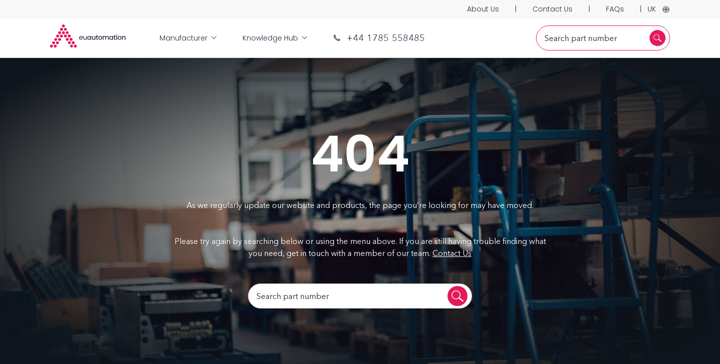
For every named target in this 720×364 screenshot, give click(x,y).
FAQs (615, 9)
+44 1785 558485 (379, 38)
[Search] (658, 38)
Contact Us (552, 9)
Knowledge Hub (274, 38)
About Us (483, 9)
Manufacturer (188, 38)
